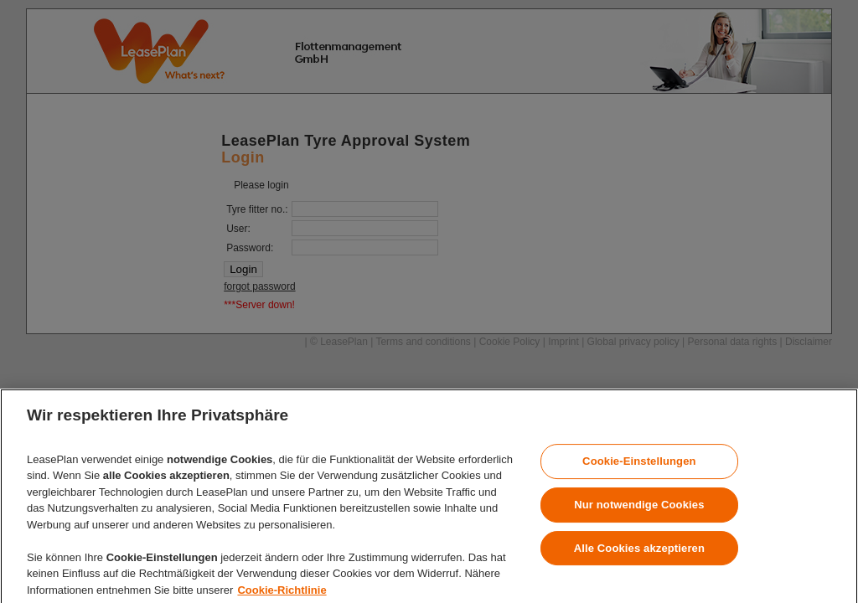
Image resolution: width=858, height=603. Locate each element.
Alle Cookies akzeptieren (639, 556)
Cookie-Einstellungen (639, 470)
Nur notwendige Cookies (639, 514)
